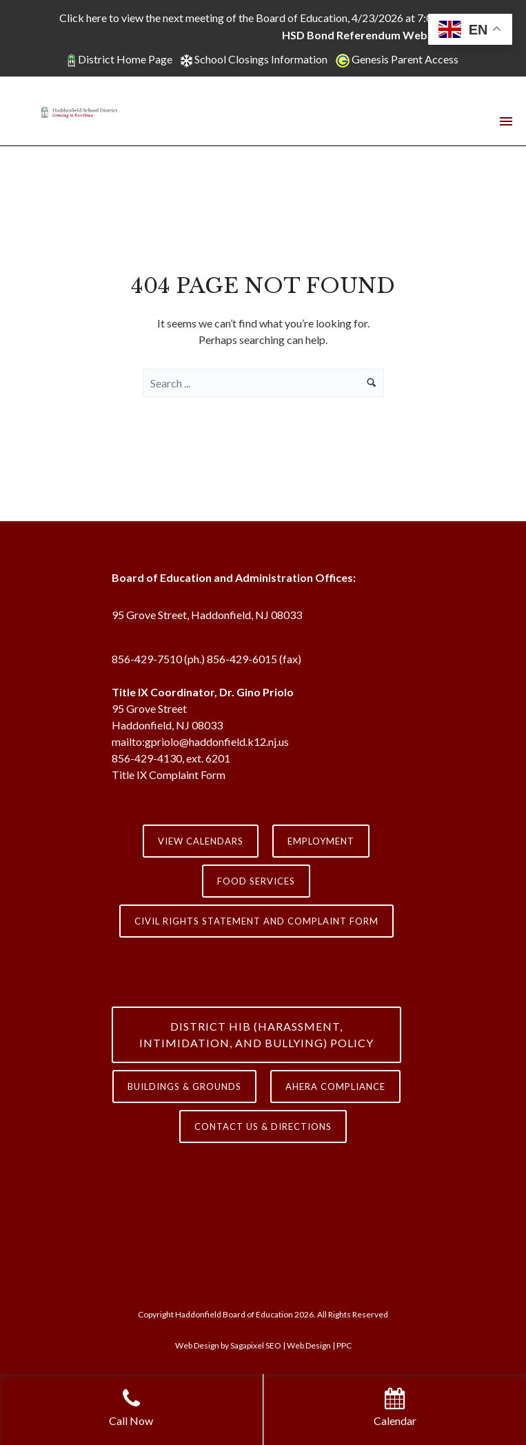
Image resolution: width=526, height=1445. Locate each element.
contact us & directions (263, 1126)
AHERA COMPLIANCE (335, 1086)
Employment (320, 841)
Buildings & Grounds (184, 1086)
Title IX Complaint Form (168, 774)
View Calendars (200, 841)
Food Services (256, 881)
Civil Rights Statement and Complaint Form (256, 921)
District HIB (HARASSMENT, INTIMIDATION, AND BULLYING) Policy (256, 1034)
